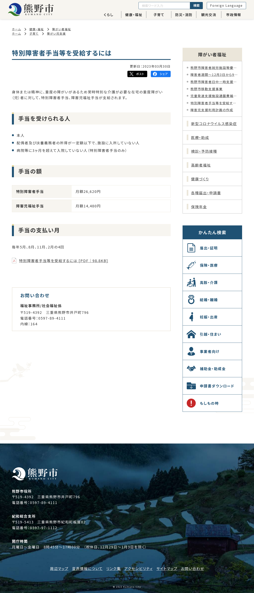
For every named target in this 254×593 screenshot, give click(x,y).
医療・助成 (200, 137)
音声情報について (87, 568)
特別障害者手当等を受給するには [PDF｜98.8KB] (63, 260)
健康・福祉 (133, 14)
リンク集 (113, 568)
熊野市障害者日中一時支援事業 (214, 81)
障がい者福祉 (61, 29)
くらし (109, 14)
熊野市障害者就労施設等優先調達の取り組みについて (214, 67)
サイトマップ (166, 568)
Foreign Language (226, 5)
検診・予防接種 (204, 151)
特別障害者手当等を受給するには (214, 103)
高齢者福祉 (201, 165)
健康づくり (200, 178)
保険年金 (199, 206)
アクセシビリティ (138, 568)
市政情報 (233, 14)
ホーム (16, 29)
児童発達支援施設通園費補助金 (214, 95)
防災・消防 (183, 14)
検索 (196, 5)
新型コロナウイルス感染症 (214, 123)
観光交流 (208, 14)
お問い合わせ (192, 568)
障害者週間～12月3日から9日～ (214, 74)
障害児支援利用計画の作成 (211, 109)
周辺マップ (59, 568)
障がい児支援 (56, 33)
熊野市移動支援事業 (206, 88)
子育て (158, 14)
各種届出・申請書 (206, 192)
